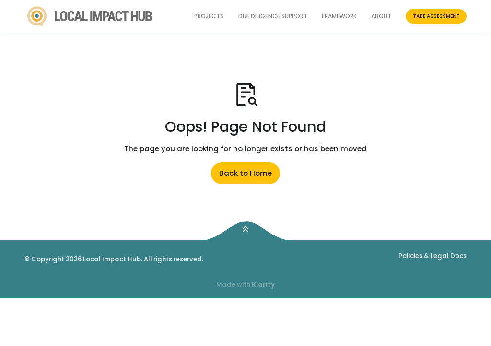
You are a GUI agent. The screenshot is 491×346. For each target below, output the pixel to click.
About (381, 16)
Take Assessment (436, 16)
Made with (245, 284)
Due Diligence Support (272, 16)
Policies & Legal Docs (432, 255)
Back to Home (245, 173)
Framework (339, 16)
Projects (208, 16)
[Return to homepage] (89, 16)
